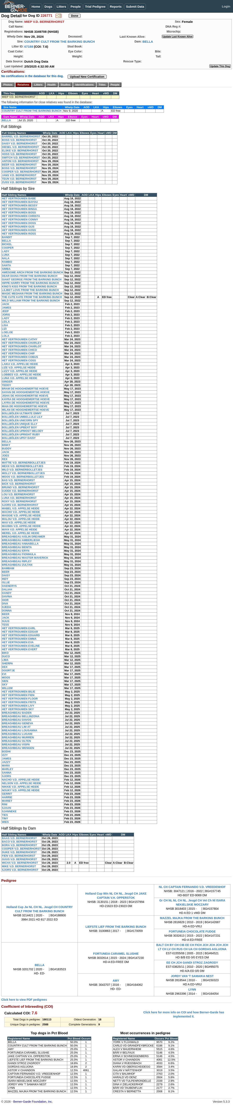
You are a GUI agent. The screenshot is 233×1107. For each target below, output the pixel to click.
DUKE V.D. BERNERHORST (19, 852)
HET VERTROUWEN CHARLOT (21, 346)
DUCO (6, 656)
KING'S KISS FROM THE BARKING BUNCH (29, 286)
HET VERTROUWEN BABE (19, 198)
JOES (5, 455)
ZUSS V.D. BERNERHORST (19, 182)
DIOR (5, 600)
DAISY (6, 575)
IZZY (5, 755)
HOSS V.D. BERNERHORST (19, 154)
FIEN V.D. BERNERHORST (18, 855)
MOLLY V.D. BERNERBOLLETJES (23, 473)
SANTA (6, 265)
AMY (116, 980)
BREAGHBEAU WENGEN (18, 748)
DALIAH (7, 589)
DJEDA (6, 607)
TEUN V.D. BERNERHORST (19, 178)
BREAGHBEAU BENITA (17, 547)
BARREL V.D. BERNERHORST (21, 136)
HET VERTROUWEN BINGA (19, 209)
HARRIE (7, 797)
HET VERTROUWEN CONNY (20, 219)
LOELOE (7, 332)
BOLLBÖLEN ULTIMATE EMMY (21, 413)
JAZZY (6, 762)
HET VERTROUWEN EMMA (19, 638)
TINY (5, 818)
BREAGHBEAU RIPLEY (17, 561)
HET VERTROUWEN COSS (19, 360)
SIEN (5, 681)
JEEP (5, 311)
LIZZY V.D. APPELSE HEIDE (19, 371)
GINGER (7, 381)
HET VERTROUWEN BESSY (19, 205)
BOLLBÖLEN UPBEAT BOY (19, 427)
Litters (61, 6)
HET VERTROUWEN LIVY (18, 705)
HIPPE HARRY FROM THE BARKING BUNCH (30, 283)
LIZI (4, 328)
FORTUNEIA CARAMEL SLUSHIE (116, 953)
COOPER (7, 247)
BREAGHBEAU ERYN (15, 550)
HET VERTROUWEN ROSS (19, 233)
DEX (4, 667)
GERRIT (7, 793)
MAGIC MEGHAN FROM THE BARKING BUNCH (32, 293)
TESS (5, 624)
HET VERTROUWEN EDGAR (20, 631)
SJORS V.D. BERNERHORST (20, 504)
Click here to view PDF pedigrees (24, 999)
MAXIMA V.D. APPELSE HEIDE (21, 526)
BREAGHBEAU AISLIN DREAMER (23, 536)
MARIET (7, 800)
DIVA (5, 603)
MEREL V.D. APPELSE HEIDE (20, 533)
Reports (116, 6)
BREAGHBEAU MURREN (18, 737)
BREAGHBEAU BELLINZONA (20, 716)
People (76, 6)
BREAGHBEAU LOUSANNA (19, 730)
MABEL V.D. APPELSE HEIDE (20, 508)
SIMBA (6, 268)
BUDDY (6, 448)
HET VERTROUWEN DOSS (19, 223)
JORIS (6, 314)
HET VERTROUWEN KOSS (19, 230)
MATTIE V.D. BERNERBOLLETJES (23, 462)
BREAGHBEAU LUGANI (17, 733)
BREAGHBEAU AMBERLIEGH (21, 540)
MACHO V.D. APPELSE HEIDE (21, 512)
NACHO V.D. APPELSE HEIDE (21, 779)
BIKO (5, 652)
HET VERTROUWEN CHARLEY (21, 342)
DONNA (7, 610)
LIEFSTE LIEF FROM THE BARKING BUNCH (115, 926)
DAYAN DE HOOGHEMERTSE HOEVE (26, 392)
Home (36, 6)
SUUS (5, 621)
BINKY (6, 445)
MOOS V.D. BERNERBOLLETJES (23, 476)
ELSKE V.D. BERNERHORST (20, 150)
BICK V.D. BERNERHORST (19, 483)
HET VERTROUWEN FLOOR (20, 698)
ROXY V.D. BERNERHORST (19, 501)
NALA (5, 258)
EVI (4, 674)
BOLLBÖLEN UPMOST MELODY (22, 430)
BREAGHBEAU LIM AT (16, 726)
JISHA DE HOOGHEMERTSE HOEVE (25, 395)
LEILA (6, 321)
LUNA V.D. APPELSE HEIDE (19, 378)
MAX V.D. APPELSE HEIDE (19, 522)
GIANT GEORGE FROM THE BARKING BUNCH (31, 279)
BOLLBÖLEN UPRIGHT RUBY (21, 434)
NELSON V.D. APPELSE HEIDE (21, 783)
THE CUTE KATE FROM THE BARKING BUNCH (32, 297)
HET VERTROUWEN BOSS (19, 212)
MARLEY (7, 769)
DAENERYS (9, 585)
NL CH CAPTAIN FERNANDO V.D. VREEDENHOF (192, 887)
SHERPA (7, 663)
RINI (4, 804)
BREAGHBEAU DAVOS (16, 719)
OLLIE (6, 582)
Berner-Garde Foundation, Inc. (33, 1101)
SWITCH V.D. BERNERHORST (21, 157)
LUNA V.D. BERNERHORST (19, 497)
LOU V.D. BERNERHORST (18, 494)
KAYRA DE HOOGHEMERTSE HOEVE (26, 399)
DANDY (6, 593)
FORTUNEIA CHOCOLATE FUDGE (192, 931)
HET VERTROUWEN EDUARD (21, 635)
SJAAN (6, 807)
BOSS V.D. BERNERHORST (19, 140)
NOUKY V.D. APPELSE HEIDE (21, 790)
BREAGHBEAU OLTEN (16, 740)
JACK (5, 304)
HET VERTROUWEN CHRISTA (21, 216)
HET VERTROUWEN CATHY (19, 339)
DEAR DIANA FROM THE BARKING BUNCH (29, 275)
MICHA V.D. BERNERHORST (20, 862)
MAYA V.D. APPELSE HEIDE (19, 529)
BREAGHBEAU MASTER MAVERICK (25, 557)
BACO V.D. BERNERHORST (19, 841)
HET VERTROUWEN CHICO (19, 349)
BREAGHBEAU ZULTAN (17, 564)
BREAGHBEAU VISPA (16, 744)
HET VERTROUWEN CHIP (18, 353)
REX (4, 459)
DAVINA (7, 596)
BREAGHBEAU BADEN (17, 712)
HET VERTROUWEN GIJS (18, 226)
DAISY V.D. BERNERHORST (19, 143)
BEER (5, 571)
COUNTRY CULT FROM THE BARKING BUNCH (59, 41)
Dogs (48, 6)
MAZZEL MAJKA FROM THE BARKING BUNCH (192, 918)
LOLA (5, 335)
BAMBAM (8, 568)
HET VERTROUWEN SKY (18, 709)
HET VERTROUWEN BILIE (18, 691)
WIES (5, 822)
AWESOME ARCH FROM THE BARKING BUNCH (32, 272)
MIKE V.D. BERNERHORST (19, 866)
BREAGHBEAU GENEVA (17, 723)
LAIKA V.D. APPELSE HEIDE (20, 364)
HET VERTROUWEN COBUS (20, 357)
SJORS (6, 776)
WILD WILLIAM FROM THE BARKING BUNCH (31, 300)
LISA (5, 325)
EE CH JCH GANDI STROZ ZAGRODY (192, 962)
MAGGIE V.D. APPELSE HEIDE (21, 515)
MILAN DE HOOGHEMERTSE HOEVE (25, 409)
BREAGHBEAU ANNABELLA (20, 543)
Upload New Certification (87, 76)
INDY (5, 578)
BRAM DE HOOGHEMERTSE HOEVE (25, 388)
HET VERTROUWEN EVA (18, 642)
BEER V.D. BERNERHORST (19, 164)
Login (226, 6)
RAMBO (7, 261)
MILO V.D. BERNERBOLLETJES (22, 469)
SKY (4, 684)
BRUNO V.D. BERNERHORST (20, 487)
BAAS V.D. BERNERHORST (19, 838)
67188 (28, 46)
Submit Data (135, 6)
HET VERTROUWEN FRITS (19, 702)
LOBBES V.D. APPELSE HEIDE (21, 374)
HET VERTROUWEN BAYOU (20, 201)
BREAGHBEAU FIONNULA (19, 554)
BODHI (6, 751)
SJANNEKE (9, 811)
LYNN (192, 989)
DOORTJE (8, 670)
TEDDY (6, 385)
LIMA (5, 659)
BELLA (147, 41)
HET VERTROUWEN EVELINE (21, 645)
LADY (5, 251)
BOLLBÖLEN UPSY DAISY (19, 438)
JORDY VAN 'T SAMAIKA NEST (192, 976)
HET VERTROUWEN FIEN (18, 695)
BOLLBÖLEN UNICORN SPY (20, 420)
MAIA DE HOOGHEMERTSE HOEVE (24, 406)
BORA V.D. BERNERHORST (19, 845)
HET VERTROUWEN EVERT (19, 649)
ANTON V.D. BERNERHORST (20, 161)
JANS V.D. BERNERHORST (19, 175)
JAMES (6, 307)
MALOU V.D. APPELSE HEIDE (21, 519)
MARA (6, 765)
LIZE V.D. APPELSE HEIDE (19, 367)
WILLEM (7, 688)
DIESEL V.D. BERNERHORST (20, 147)
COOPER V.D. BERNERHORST (21, 171)
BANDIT (7, 237)
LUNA (5, 254)
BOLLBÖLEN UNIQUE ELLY (19, 423)
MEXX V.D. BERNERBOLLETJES (22, 466)
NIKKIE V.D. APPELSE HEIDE (20, 786)
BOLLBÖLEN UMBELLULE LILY (22, 416)
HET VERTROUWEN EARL (19, 628)
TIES (5, 814)
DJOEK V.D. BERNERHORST (20, 490)
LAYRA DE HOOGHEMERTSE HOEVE (25, 402)
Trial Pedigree (95, 6)
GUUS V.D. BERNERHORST (19, 859)
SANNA (6, 772)
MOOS (6, 677)
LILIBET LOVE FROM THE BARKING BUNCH (30, 290)
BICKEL (7, 244)
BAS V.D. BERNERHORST (18, 480)
